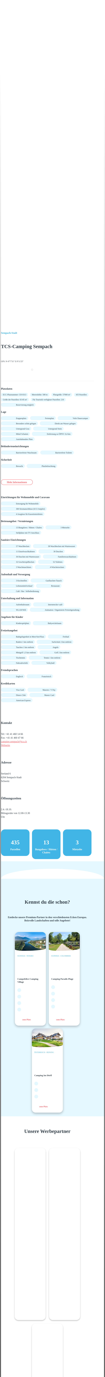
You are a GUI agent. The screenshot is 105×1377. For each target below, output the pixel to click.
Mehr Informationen (20, 482)
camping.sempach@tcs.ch (14, 741)
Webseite (5, 745)
